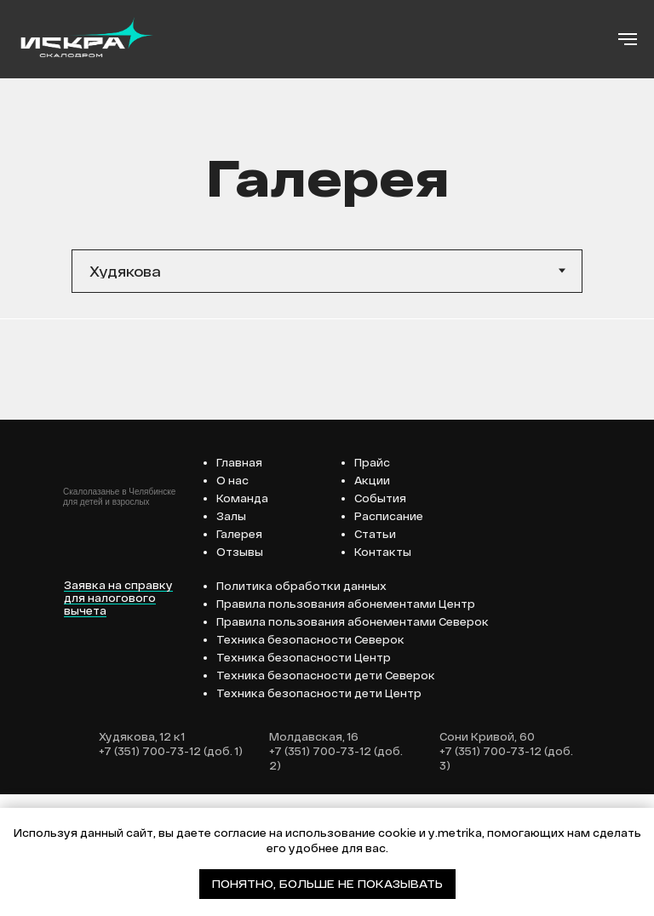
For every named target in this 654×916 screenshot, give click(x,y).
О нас (232, 602)
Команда (242, 620)
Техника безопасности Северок (310, 761)
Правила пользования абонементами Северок (352, 743)
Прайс (372, 584)
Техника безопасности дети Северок (325, 797)
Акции (372, 602)
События (380, 620)
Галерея (239, 655)
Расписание (388, 638)
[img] (74, 660)
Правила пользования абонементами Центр (345, 725)
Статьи (375, 655)
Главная (239, 584)
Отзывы (239, 673)
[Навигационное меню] (627, 39)
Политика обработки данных (301, 707)
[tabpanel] (327, 379)
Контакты (382, 673)
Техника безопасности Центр (303, 779)
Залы (231, 638)
